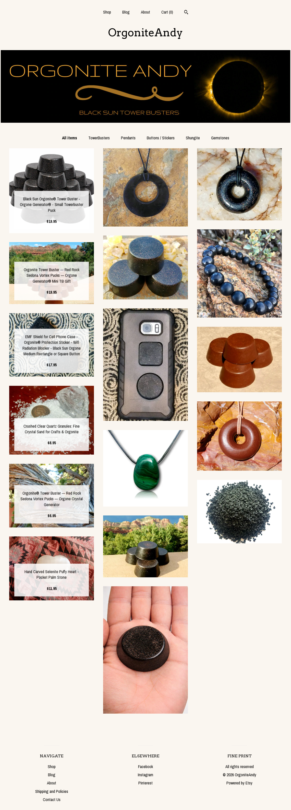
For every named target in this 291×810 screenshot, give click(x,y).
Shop (107, 12)
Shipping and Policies (51, 791)
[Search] (186, 13)
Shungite (193, 138)
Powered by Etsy (239, 783)
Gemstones (220, 138)
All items (69, 138)
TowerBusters (99, 138)
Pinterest (145, 783)
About (145, 12)
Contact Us (51, 799)
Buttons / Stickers (161, 138)
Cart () (167, 12)
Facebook (145, 766)
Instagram (145, 775)
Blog (126, 12)
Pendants (128, 138)
